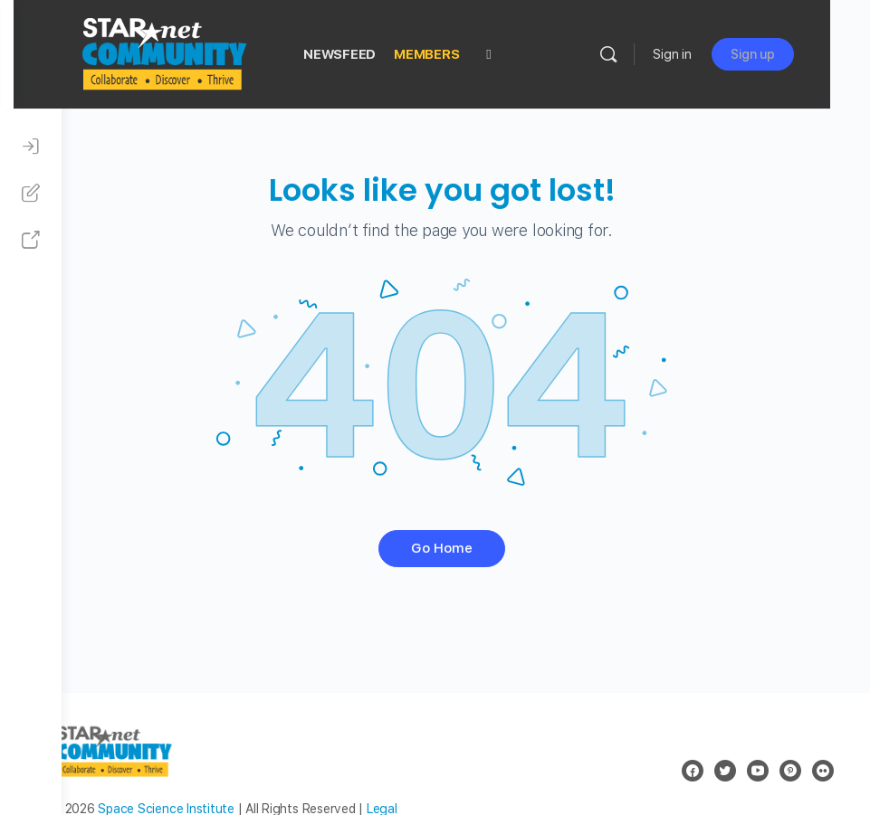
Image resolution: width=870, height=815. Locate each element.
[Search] (648, 54)
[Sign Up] (31, 193)
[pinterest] (790, 771)
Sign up (792, 54)
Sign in (712, 54)
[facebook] (692, 771)
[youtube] (758, 771)
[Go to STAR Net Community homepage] (211, 52)
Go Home (466, 548)
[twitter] (725, 771)
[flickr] (823, 771)
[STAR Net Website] (31, 240)
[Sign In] (31, 146)
